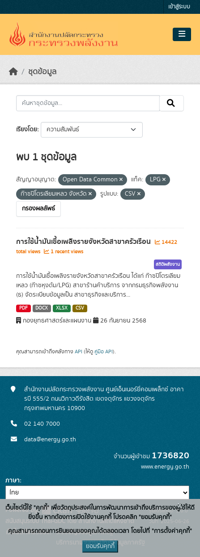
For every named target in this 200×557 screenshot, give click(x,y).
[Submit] (171, 103)
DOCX (41, 308)
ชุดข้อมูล (42, 72)
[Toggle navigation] (182, 34)
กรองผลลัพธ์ (38, 208)
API (78, 352)
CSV (80, 308)
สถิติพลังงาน (168, 264)
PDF (23, 308)
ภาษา (12, 480)
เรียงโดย (26, 129)
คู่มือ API (103, 352)
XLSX (62, 308)
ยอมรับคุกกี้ (100, 546)
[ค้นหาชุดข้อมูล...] (88, 103)
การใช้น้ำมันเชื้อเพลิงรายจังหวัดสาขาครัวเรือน (84, 241)
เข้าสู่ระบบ (179, 7)
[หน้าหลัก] (13, 72)
